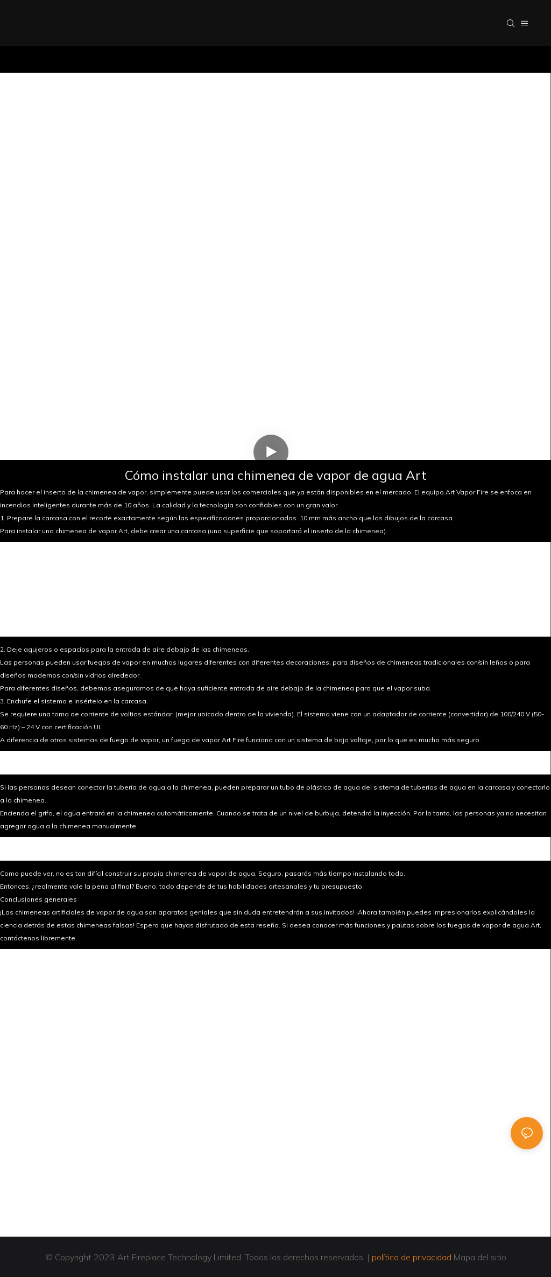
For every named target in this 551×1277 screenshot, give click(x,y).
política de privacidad (411, 1257)
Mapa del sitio (478, 1257)
